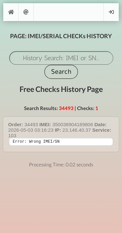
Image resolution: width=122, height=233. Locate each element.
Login (111, 12)
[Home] (11, 12)
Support (26, 12)
